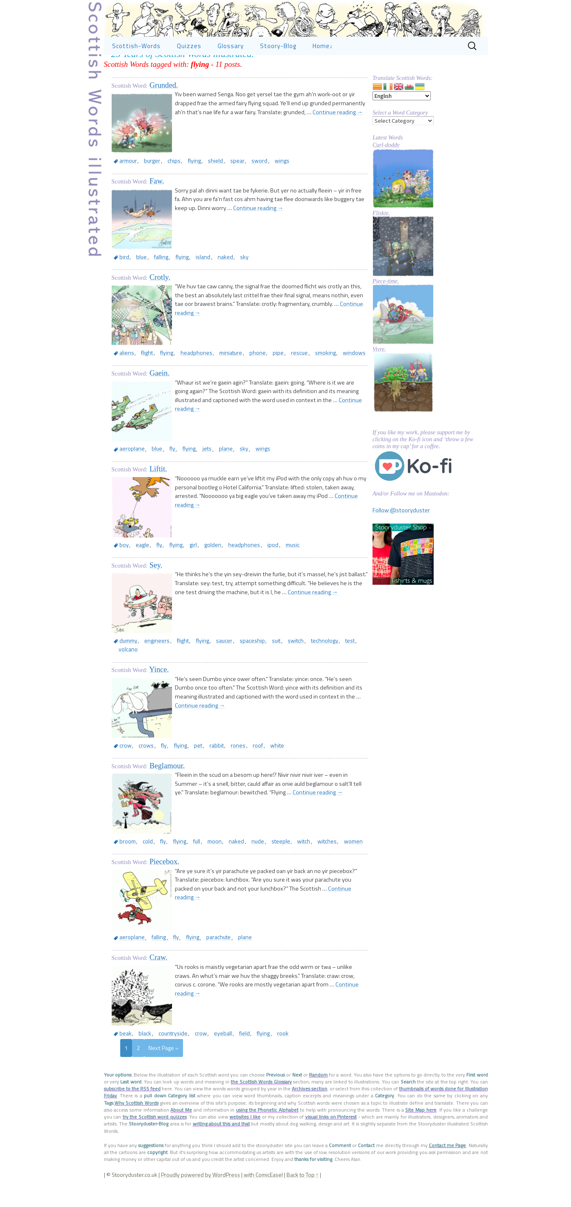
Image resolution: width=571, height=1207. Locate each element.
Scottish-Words (136, 70)
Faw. (157, 205)
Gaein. (160, 397)
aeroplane (130, 473)
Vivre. (379, 373)
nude (240, 857)
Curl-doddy (386, 169)
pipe (263, 377)
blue (137, 281)
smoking (305, 377)
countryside (166, 1049)
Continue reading (338, 136)
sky (229, 281)
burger (148, 185)
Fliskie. (381, 237)
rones (222, 761)
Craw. (159, 973)
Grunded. (164, 109)
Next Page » (163, 1063)
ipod (254, 569)
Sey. (156, 589)
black (141, 1049)
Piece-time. (386, 305)
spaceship (238, 665)
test (326, 665)
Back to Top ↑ (303, 1190)
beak (124, 1049)
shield (204, 185)
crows (142, 761)
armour (126, 185)
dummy (126, 665)
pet (187, 761)
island (192, 281)
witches (302, 857)
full (185, 857)
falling (155, 281)
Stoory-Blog (278, 70)
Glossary (231, 70)
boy (122, 569)
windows (332, 377)
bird (123, 281)
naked (212, 281)
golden (198, 569)
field (231, 1049)
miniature (220, 377)
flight (143, 377)
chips (167, 185)
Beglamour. (167, 781)
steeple (260, 857)
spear (223, 185)
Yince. (159, 685)
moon (201, 857)
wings (263, 185)
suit (260, 665)
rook (265, 1049)
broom (126, 857)
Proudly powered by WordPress (200, 1190)
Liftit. (158, 493)
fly (166, 473)
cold (144, 857)
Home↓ (323, 70)
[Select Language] (402, 120)
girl (181, 569)
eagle (138, 569)
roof (240, 761)
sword (243, 185)
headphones (188, 377)
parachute (207, 953)
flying (185, 185)
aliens (125, 377)
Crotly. (160, 301)
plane (212, 473)
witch (281, 857)
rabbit (203, 761)
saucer (213, 665)
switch (277, 665)
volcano (345, 665)
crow (124, 761)
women (326, 857)
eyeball (212, 1049)
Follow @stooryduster (401, 534)
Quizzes (189, 70)
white (256, 761)
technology (303, 665)
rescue (281, 377)
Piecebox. (164, 877)
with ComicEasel (263, 1190)
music (272, 569)
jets (196, 473)
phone (244, 377)
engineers (152, 665)
